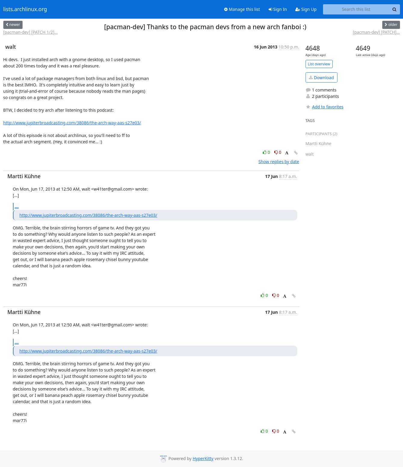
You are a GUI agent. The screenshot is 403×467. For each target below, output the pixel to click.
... (17, 206)
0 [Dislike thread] (277, 152)
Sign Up (306, 9)
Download (321, 77)
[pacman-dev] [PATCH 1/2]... (30, 32)
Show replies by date (278, 161)
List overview (319, 64)
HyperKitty (202, 458)
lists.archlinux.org (25, 9)
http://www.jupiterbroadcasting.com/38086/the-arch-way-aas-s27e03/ (72, 123)
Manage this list (242, 9)
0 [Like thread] (267, 152)
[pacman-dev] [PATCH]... (376, 32)
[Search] (394, 9)
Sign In (278, 9)
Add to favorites (324, 107)
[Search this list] (356, 9)
